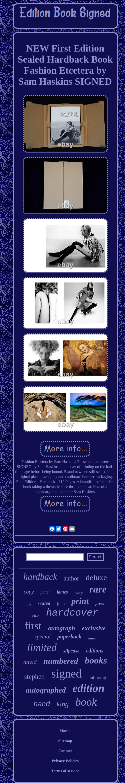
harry (79, 593)
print (80, 601)
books (96, 660)
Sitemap (65, 740)
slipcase (71, 650)
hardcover (72, 613)
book (86, 702)
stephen (34, 676)
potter (45, 592)
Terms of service (65, 771)
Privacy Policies (65, 761)
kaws (92, 638)
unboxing (97, 677)
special (43, 636)
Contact (65, 751)
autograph (61, 628)
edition (88, 688)
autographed (46, 690)
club (35, 615)
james (62, 592)
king (63, 704)
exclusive (94, 628)
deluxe (96, 577)
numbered (60, 660)
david (30, 662)
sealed (44, 603)
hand (42, 704)
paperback (69, 636)
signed (66, 673)
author (71, 578)
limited (42, 647)
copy (29, 592)
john (61, 603)
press (99, 603)
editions (94, 650)
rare (98, 589)
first (33, 626)
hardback (40, 577)
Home (65, 730)
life (28, 604)
